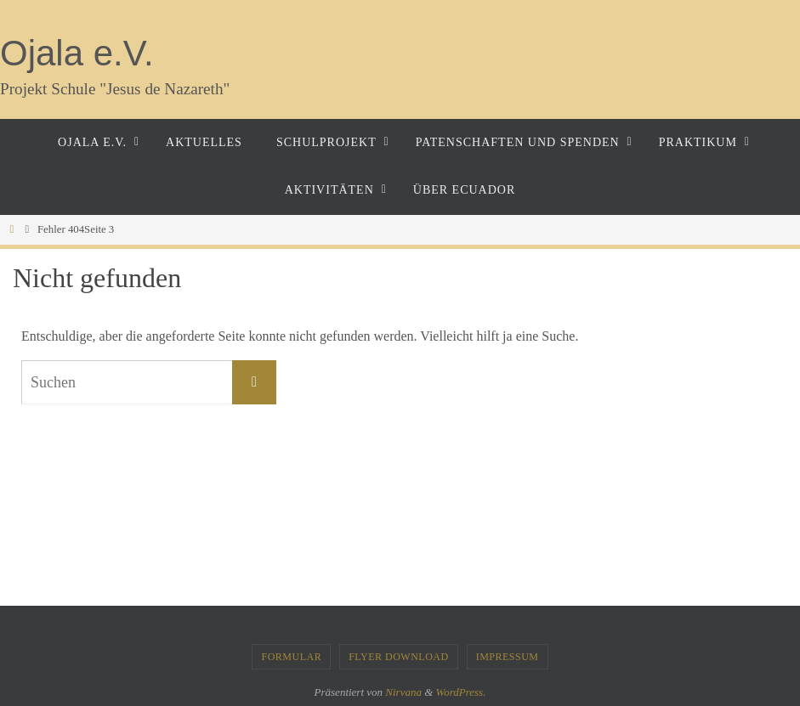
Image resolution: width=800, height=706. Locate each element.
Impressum (507, 657)
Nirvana (403, 692)
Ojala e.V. (77, 53)
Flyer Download (398, 657)
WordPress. (461, 692)
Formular (291, 657)
